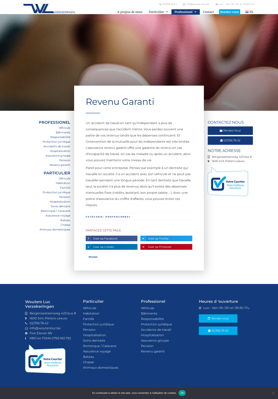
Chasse (65, 225)
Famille (65, 187)
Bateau (65, 220)
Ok (182, 392)
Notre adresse (224, 150)
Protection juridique (56, 141)
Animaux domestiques (55, 229)
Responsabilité (60, 137)
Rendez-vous (229, 12)
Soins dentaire (60, 206)
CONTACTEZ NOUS (226, 122)
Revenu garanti (60, 165)
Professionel (186, 12)
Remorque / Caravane (55, 211)
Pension (64, 160)
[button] (111, 238)
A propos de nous (129, 12)
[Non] (273, 393)
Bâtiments (63, 132)
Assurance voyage (58, 215)
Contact (208, 12)
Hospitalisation (60, 151)
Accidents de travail (56, 146)
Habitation (63, 183)
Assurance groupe (58, 155)
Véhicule (64, 128)
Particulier (158, 12)
